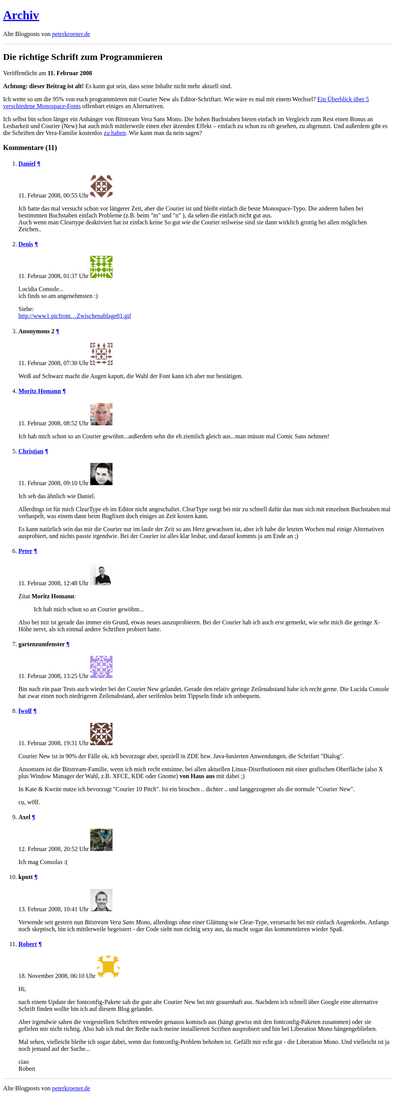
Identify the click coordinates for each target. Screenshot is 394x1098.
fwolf (25, 711)
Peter (25, 551)
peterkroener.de (71, 34)
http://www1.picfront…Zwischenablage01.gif (74, 316)
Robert (27, 944)
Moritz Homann (39, 391)
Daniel (26, 163)
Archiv (21, 15)
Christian (30, 451)
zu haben (115, 133)
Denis (25, 244)
